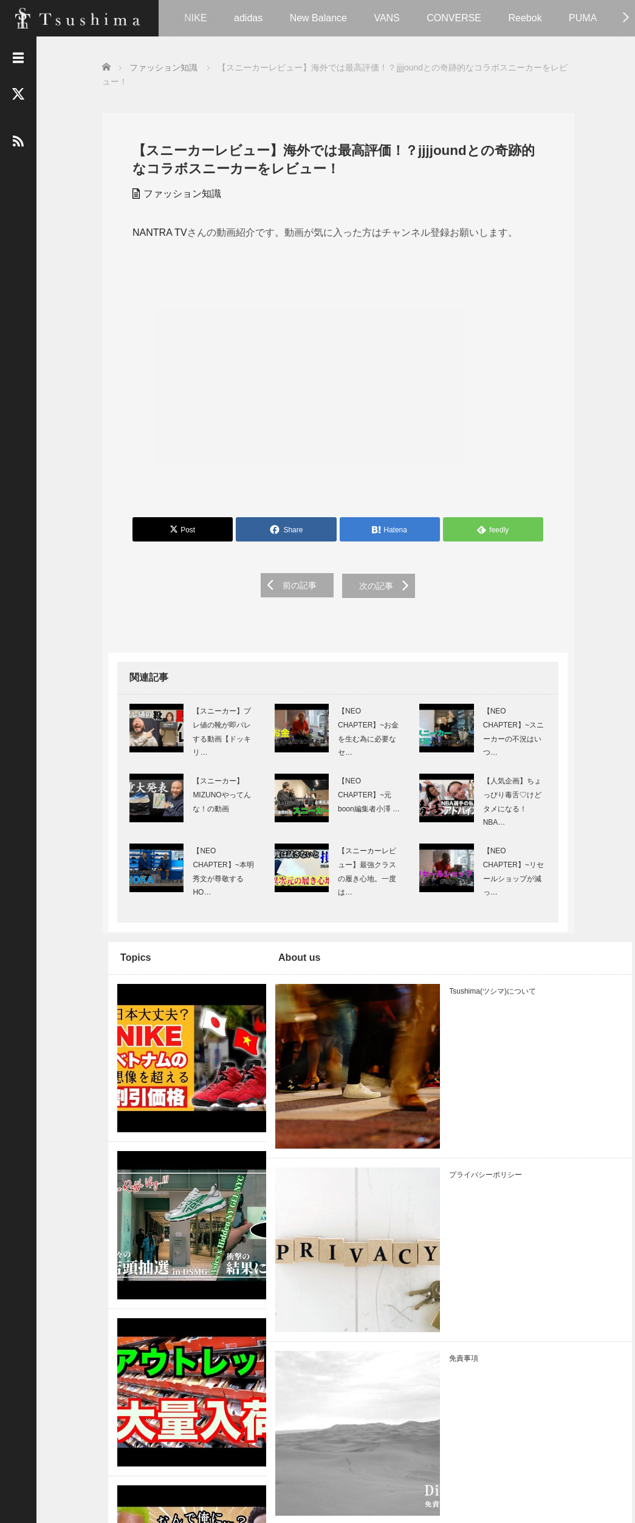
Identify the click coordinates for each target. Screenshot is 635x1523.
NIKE (195, 18)
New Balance (318, 18)
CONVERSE (454, 18)
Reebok (524, 18)
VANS (386, 18)
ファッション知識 (176, 192)
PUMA (583, 18)
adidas (248, 18)
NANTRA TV (153, 231)
